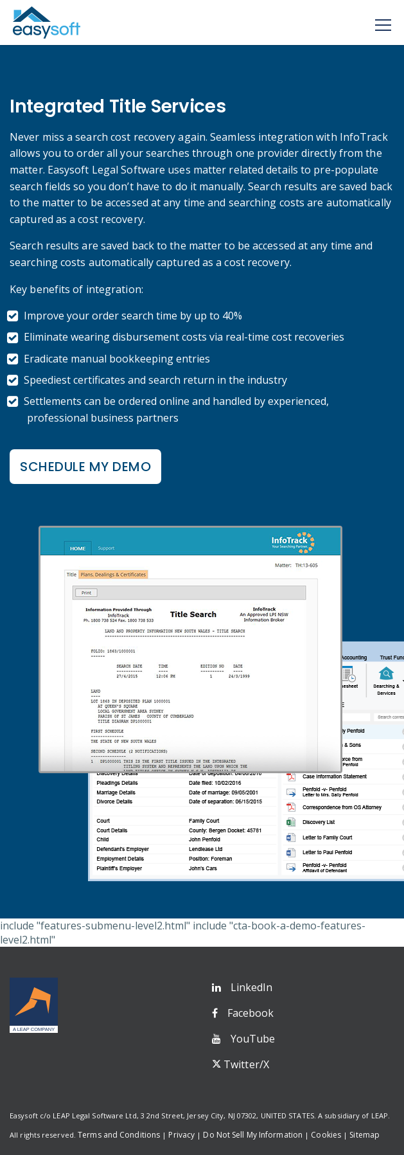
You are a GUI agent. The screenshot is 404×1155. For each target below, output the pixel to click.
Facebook (250, 1013)
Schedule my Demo (85, 467)
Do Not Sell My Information (253, 1134)
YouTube (253, 1039)
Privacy (181, 1134)
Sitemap (364, 1134)
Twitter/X (246, 1064)
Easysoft (46, 22)
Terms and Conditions (119, 1134)
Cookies (326, 1134)
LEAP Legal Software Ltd (94, 1115)
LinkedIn (252, 987)
